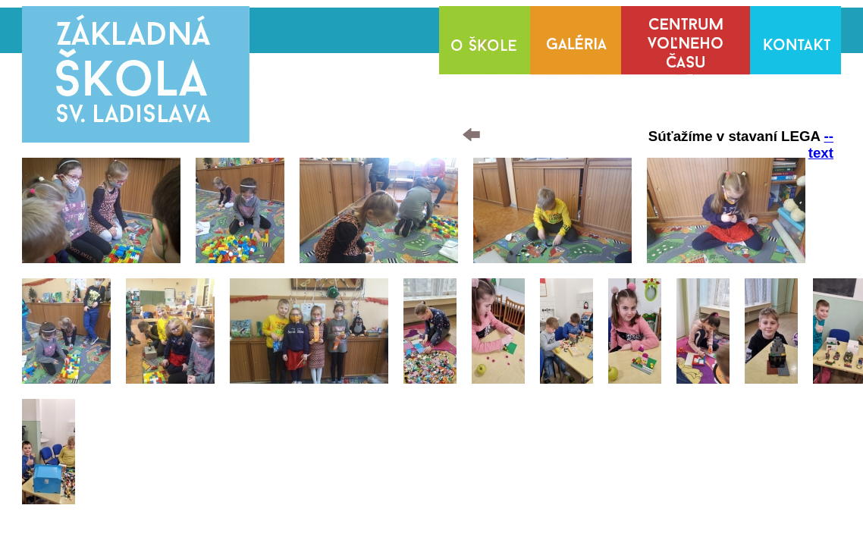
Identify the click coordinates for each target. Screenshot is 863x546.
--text (820, 144)
